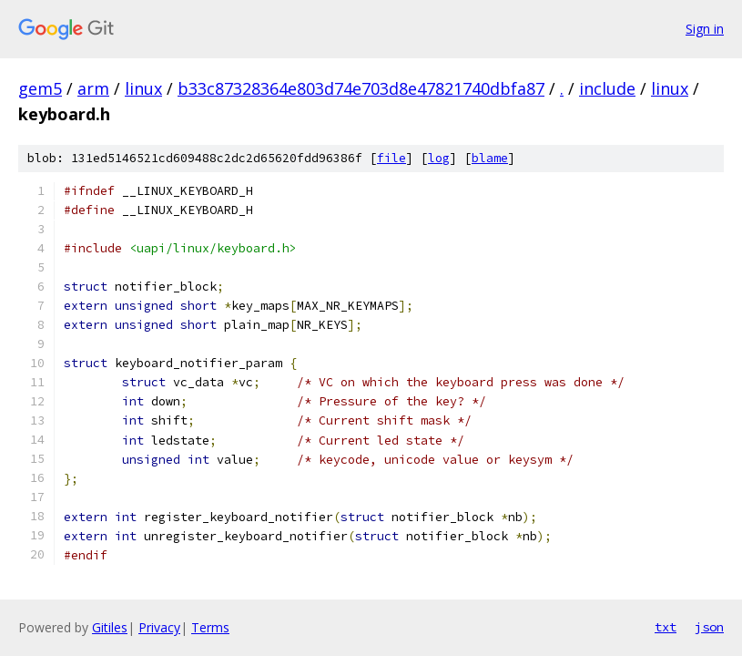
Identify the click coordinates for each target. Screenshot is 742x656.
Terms (210, 627)
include (607, 88)
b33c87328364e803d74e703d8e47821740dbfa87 (361, 88)
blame (490, 158)
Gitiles (109, 627)
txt (665, 627)
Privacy (159, 627)
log (439, 158)
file (391, 158)
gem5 (40, 88)
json (709, 627)
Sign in (705, 28)
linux (143, 88)
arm (93, 88)
